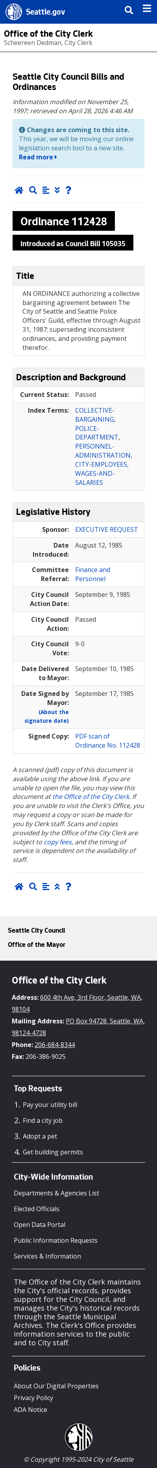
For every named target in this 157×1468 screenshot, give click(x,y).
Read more (38, 157)
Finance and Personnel (92, 574)
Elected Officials (36, 1208)
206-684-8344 (55, 1044)
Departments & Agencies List (56, 1193)
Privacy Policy (33, 1397)
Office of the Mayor (36, 945)
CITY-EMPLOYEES (101, 464)
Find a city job (43, 1120)
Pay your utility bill (50, 1104)
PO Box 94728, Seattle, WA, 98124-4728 (78, 1027)
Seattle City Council (36, 931)
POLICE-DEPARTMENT (96, 433)
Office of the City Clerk (48, 34)
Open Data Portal (39, 1224)
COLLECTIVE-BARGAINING (95, 415)
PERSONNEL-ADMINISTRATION (103, 451)
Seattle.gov (45, 13)
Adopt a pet (40, 1136)
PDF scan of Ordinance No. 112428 (107, 741)
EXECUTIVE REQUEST (106, 529)
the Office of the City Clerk (90, 796)
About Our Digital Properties (56, 1386)
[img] (147, 8)
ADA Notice (30, 1409)
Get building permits (53, 1152)
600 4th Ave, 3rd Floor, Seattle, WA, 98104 (77, 1003)
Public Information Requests (56, 1240)
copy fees (58, 842)
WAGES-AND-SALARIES (95, 478)
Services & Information (47, 1256)
